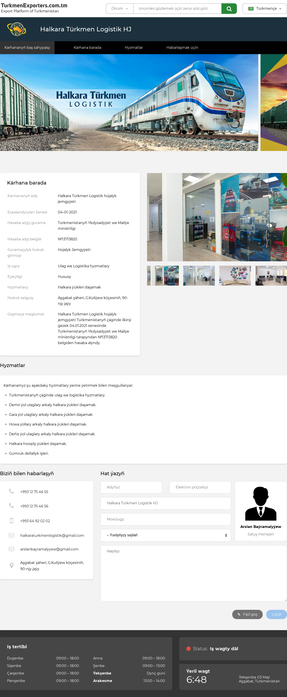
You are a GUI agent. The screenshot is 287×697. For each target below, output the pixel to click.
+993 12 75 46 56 (34, 506)
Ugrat (277, 614)
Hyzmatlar (134, 47)
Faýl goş (247, 614)
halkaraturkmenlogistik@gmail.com (52, 535)
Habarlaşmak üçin (182, 47)
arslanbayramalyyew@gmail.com (49, 549)
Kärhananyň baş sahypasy (27, 47)
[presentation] (134, 614)
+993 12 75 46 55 (34, 492)
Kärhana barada (87, 47)
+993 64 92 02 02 (35, 521)
